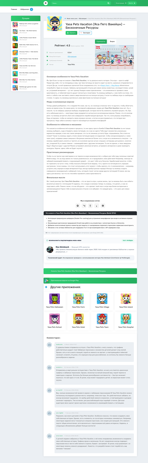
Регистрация (121, 3)
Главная (14, 9)
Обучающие (72, 56)
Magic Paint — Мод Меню (110, 85)
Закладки (85, 33)
